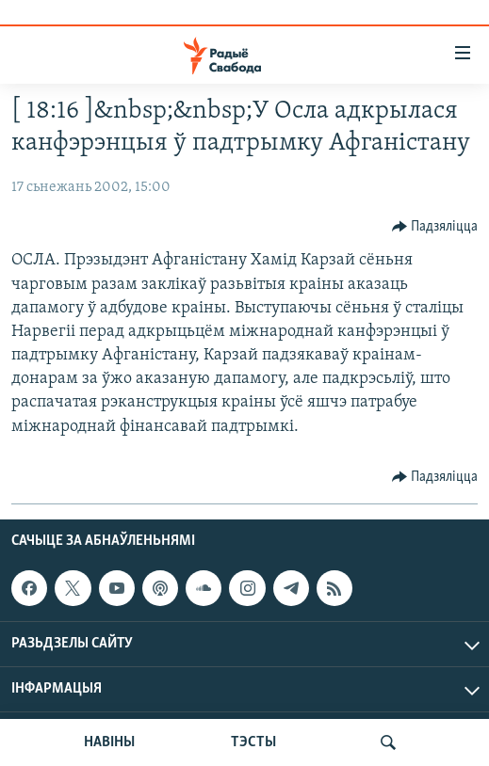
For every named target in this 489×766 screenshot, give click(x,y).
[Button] (435, 226)
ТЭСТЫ (253, 742)
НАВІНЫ (109, 742)
